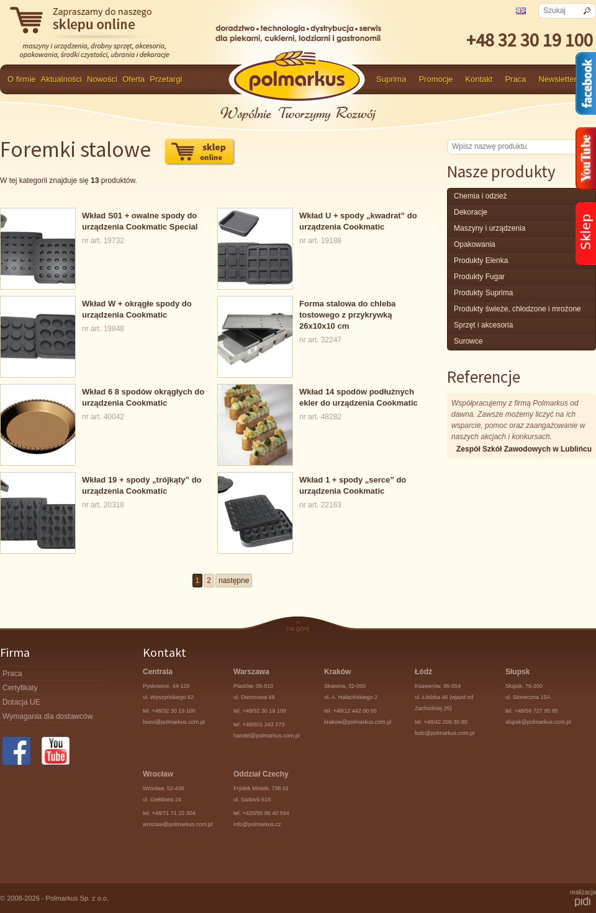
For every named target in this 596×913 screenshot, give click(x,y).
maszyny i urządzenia (489, 228)
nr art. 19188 (319, 227)
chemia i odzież (480, 196)
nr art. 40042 (102, 403)
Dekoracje (470, 212)
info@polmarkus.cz (257, 824)
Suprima (391, 79)
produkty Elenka (481, 260)
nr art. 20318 (102, 491)
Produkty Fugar (479, 276)
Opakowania (474, 244)
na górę (297, 628)
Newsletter (557, 79)
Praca (515, 79)
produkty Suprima (483, 292)
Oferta (133, 79)
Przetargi (166, 79)
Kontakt (478, 79)
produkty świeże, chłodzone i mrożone (517, 309)
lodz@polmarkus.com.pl (444, 733)
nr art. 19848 (102, 315)
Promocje (435, 79)
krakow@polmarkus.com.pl (357, 722)
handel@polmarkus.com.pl (266, 736)
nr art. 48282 (319, 403)
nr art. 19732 (102, 227)
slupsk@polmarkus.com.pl (538, 722)
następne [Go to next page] (234, 580)
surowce (468, 341)
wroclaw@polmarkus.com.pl (177, 824)
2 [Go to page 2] (209, 580)
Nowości (102, 79)
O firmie (21, 79)
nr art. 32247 (319, 321)
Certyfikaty (20, 688)
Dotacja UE (21, 702)
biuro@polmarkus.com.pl (174, 722)
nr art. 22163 (319, 491)
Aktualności (61, 79)
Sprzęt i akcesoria (483, 325)
